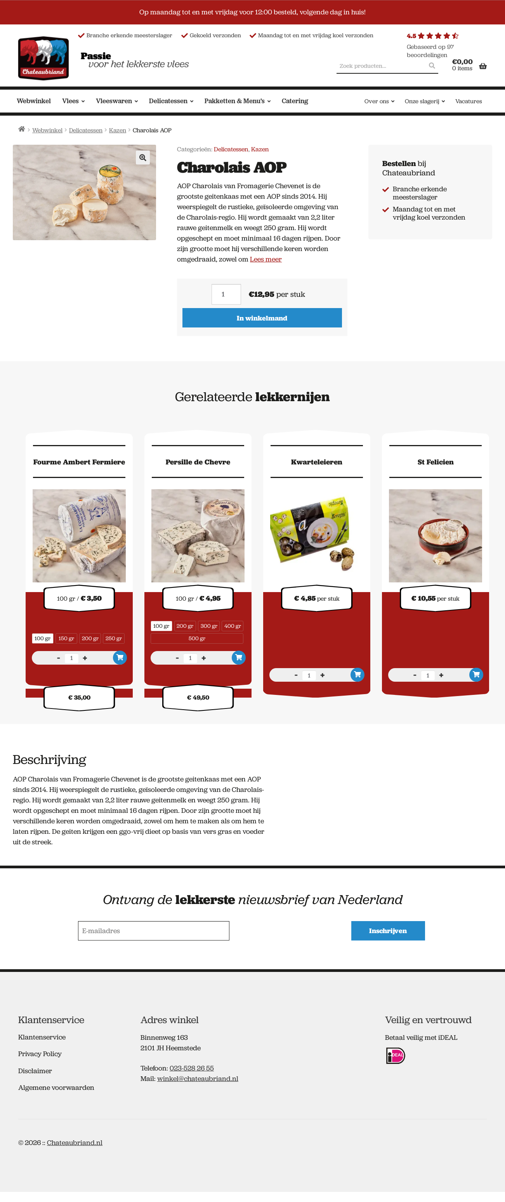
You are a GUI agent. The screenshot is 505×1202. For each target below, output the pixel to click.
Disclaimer (35, 1070)
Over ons (376, 101)
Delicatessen (168, 101)
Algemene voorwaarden (56, 1087)
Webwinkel (34, 101)
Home (22, 129)
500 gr (197, 638)
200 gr (90, 638)
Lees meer (266, 259)
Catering (295, 101)
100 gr (42, 638)
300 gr (209, 625)
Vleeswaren (114, 101)
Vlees (70, 101)
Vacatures (468, 101)
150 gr (66, 638)
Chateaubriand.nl (74, 1142)
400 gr (232, 625)
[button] (143, 158)
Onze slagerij (422, 101)
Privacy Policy (40, 1053)
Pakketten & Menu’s (235, 101)
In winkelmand (262, 317)
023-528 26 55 (192, 1067)
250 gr (114, 638)
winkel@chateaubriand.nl (197, 1078)
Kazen (117, 130)
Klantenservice (42, 1036)
